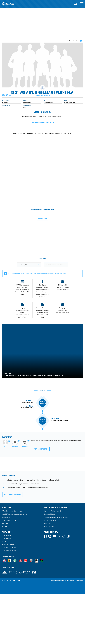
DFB (8, 628)
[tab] (26, 227)
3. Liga (4, 589)
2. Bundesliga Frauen (9, 598)
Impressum (79, 628)
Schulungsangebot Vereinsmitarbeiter (56, 565)
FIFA (18, 628)
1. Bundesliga (6, 583)
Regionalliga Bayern (8, 592)
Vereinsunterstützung (9, 568)
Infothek (5, 571)
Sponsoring (6, 565)
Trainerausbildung (50, 562)
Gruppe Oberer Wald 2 (70, 102)
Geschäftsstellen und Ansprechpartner (14, 562)
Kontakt (4, 574)
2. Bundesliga (6, 586)
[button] (3, 95)
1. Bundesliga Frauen (9, 595)
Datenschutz (70, 628)
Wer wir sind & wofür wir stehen (12, 559)
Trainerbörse (48, 571)
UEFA (13, 628)
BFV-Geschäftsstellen (50, 568)
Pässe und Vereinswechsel (52, 559)
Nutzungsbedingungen (57, 628)
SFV (3, 628)
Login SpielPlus (49, 574)
